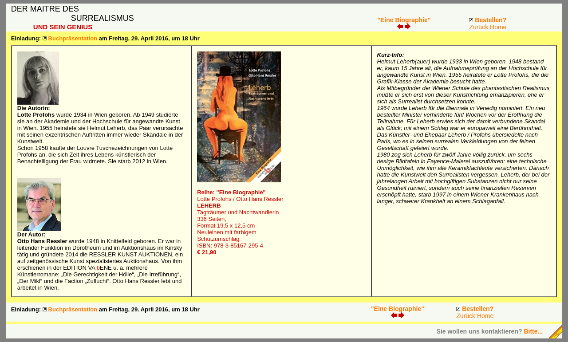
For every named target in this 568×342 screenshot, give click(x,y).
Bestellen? (490, 20)
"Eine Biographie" (403, 20)
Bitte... (533, 331)
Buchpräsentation (73, 38)
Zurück (478, 27)
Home (498, 27)
